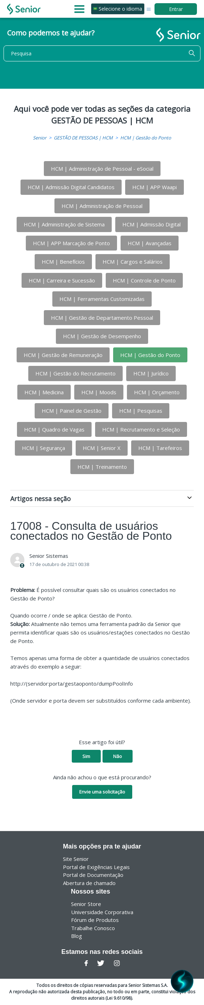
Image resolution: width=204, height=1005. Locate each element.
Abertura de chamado (89, 882)
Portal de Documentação (93, 874)
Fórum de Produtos (95, 919)
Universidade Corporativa (102, 912)
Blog (76, 935)
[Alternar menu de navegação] (148, 9)
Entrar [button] (176, 9)
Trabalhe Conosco (93, 928)
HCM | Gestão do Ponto (145, 137)
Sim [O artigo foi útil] (86, 756)
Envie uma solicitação (102, 792)
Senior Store (86, 903)
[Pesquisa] (102, 53)
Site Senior (76, 858)
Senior (39, 137)
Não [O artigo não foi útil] (117, 756)
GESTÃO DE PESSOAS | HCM (83, 137)
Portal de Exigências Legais (96, 867)
